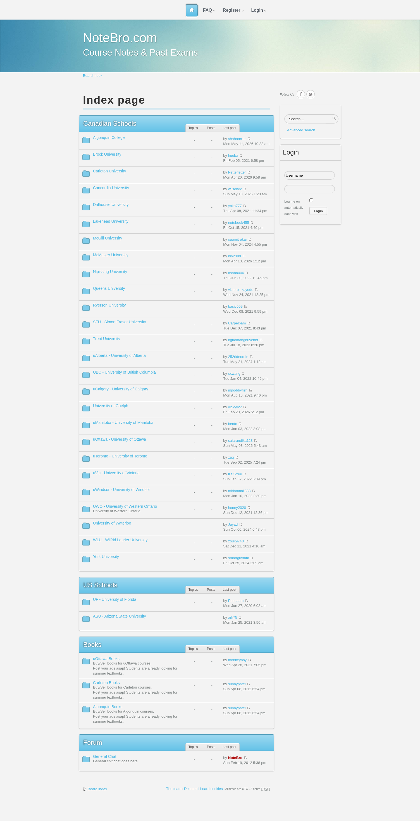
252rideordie (238, 357)
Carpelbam (237, 323)
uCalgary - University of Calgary (120, 389)
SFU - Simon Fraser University (119, 322)
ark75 (232, 617)
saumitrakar (237, 239)
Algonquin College (109, 137)
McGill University (107, 238)
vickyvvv (235, 407)
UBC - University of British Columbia (124, 372)
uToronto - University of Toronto (120, 456)
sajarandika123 (240, 440)
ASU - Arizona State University (119, 616)
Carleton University (109, 171)
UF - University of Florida (114, 599)
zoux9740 (236, 541)
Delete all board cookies (203, 789)
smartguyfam (238, 558)
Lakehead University (110, 221)
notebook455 (238, 222)
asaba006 (236, 273)
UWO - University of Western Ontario (125, 506)
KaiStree (235, 474)
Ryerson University (109, 305)
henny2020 (237, 508)
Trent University (106, 338)
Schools (109, 123)
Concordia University (111, 188)
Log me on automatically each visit (293, 207)
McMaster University (110, 255)
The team (174, 789)
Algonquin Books (107, 706)
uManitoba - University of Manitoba (123, 422)
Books (92, 644)
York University (106, 556)
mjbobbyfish (237, 390)
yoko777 (235, 206)
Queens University (109, 288)
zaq (231, 457)
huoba (233, 155)
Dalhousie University (111, 204)
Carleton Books (106, 682)
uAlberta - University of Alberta (119, 355)
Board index (92, 75)
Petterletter (237, 172)
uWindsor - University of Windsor (121, 489)
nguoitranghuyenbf (243, 340)
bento (232, 424)
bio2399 (234, 256)
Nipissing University (110, 271)
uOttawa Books (106, 658)
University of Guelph (110, 406)
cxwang (234, 373)
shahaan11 (237, 139)
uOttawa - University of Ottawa (119, 439)
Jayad (233, 524)
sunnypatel (237, 684)
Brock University (107, 154)
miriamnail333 (239, 491)
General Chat (104, 756)
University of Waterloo (112, 523)
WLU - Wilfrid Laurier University (120, 540)
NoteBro (235, 758)
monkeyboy (237, 660)
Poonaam (236, 601)
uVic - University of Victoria (116, 473)
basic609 (235, 306)
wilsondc (235, 189)
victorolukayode (240, 290)
